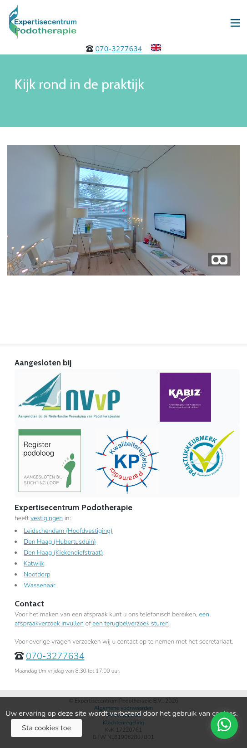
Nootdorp (37, 574)
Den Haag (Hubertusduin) (60, 541)
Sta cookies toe (46, 728)
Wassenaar (39, 585)
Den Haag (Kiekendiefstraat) (63, 552)
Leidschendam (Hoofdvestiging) (68, 531)
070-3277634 (118, 49)
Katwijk (34, 563)
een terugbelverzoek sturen (130, 623)
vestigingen (46, 518)
